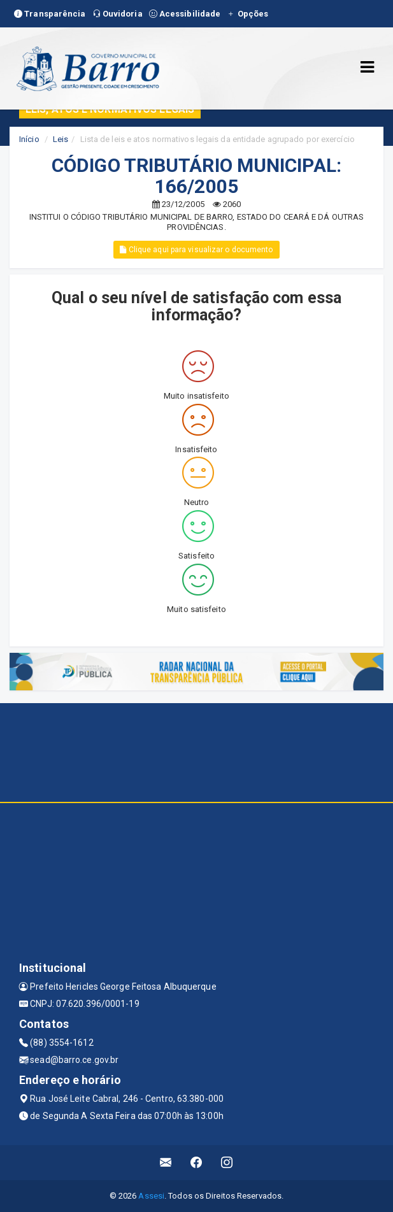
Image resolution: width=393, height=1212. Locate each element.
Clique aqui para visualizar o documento (196, 249)
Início (29, 139)
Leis (60, 139)
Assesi (151, 1196)
